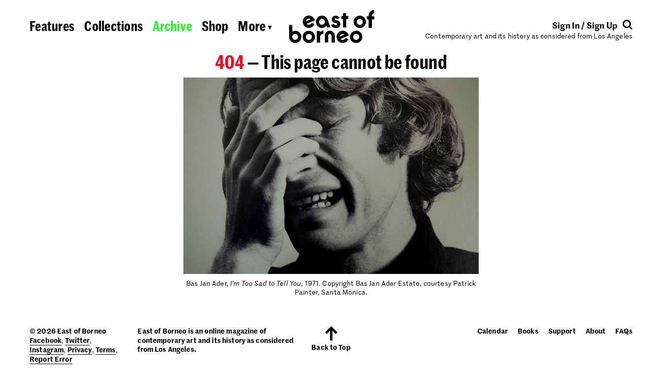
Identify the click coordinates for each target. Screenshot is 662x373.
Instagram (47, 349)
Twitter (77, 340)
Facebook (46, 340)
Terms (106, 349)
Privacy (79, 349)
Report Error (51, 359)
